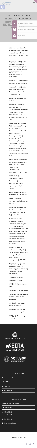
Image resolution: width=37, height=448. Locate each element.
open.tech (23, 437)
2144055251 (7, 386)
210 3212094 (7, 415)
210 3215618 (7, 412)
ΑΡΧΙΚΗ (8, 22)
